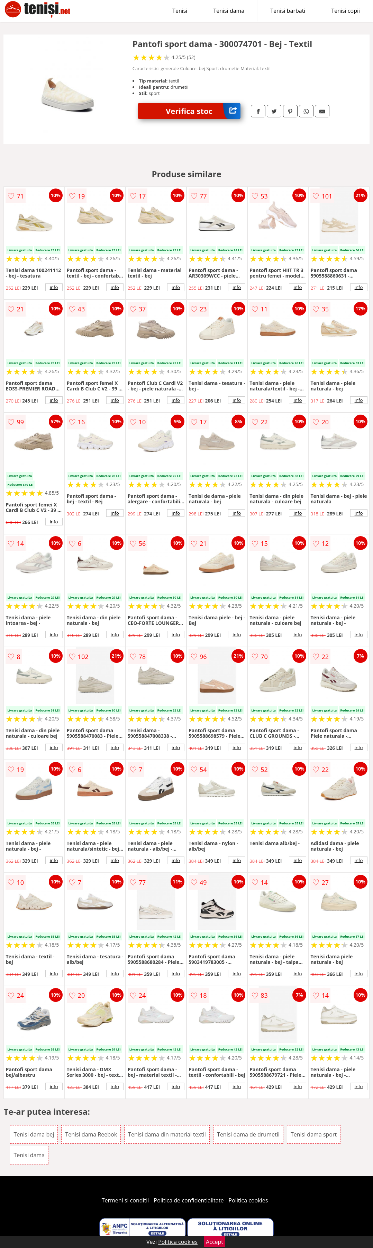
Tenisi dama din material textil (167, 1134)
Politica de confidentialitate (189, 1200)
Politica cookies (248, 1200)
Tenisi (179, 10)
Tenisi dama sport (314, 1134)
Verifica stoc (203, 111)
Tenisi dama (228, 10)
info (54, 287)
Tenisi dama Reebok (91, 1134)
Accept (214, 1242)
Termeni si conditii (125, 1200)
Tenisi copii (345, 10)
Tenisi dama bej (33, 1134)
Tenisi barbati (287, 10)
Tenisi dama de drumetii (248, 1134)
